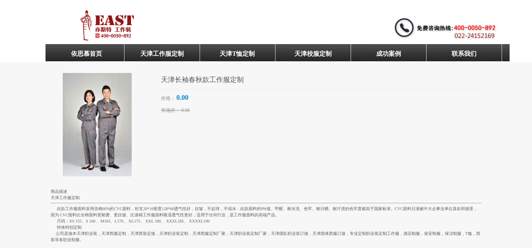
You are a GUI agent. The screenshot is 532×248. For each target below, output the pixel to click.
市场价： (170, 110)
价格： (168, 98)
